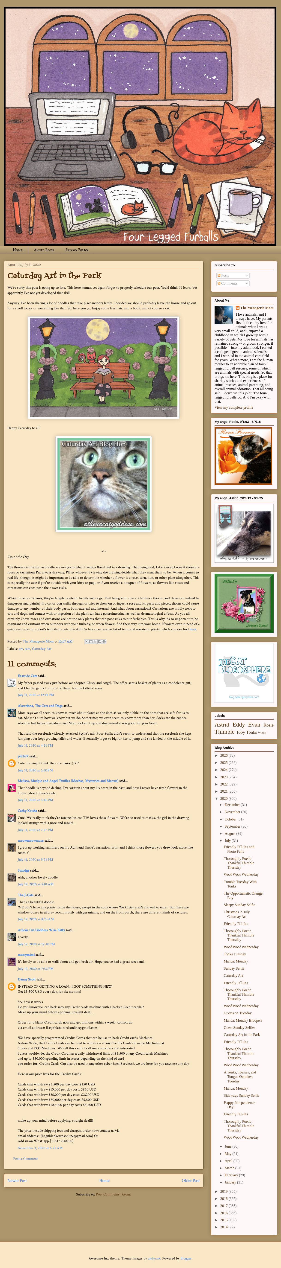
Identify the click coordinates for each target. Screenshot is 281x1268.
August (230, 833)
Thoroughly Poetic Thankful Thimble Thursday (239, 863)
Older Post (191, 1181)
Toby (240, 732)
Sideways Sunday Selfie (242, 1095)
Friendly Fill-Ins (236, 924)
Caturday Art (41, 648)
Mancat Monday (236, 961)
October (231, 819)
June (228, 1146)
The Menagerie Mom (257, 308)
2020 (224, 798)
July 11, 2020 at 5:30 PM (35, 770)
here (193, 629)
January (231, 1182)
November (233, 812)
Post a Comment (25, 1158)
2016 (224, 1213)
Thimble (225, 731)
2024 (224, 770)
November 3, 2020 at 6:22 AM (40, 1148)
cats (27, 648)
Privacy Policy (77, 250)
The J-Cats (25, 895)
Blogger (185, 1258)
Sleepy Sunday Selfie (239, 905)
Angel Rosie (44, 250)
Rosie (268, 725)
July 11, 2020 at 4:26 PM (35, 745)
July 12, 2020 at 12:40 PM (36, 944)
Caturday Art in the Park (242, 1035)
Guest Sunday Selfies (239, 1028)
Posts (223, 275)
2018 (224, 1199)
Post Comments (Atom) (113, 1194)
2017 (224, 1206)
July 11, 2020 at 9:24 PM (35, 859)
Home (18, 250)
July (228, 841)
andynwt (154, 1258)
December (233, 805)
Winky (262, 732)
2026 (224, 755)
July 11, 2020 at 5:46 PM (35, 800)
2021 (224, 791)
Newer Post (17, 1181)
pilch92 (23, 756)
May (228, 1154)
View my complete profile (234, 407)
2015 (224, 1220)
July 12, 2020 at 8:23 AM (36, 919)
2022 (224, 784)
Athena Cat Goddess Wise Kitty (41, 930)
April (229, 1161)
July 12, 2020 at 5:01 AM (36, 884)
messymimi (26, 954)
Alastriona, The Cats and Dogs (40, 706)
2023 (224, 777)
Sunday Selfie (234, 968)
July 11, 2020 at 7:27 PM (35, 830)
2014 (224, 1227)
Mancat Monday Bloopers (243, 1020)
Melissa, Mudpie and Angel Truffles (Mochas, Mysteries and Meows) (68, 781)
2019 (224, 1191)
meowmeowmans (31, 840)
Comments (227, 283)
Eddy (239, 724)
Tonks (251, 732)
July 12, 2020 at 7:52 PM (36, 968)
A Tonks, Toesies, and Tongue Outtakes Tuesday (240, 1076)
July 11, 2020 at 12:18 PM (36, 695)
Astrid (222, 724)
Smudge (23, 870)
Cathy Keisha (27, 810)
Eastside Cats (27, 676)
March (230, 1168)
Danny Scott (27, 979)
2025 (224, 763)
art (21, 648)
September (233, 826)
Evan (254, 724)
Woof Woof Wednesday (241, 874)
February (232, 1175)
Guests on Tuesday (238, 1013)
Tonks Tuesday (235, 954)
